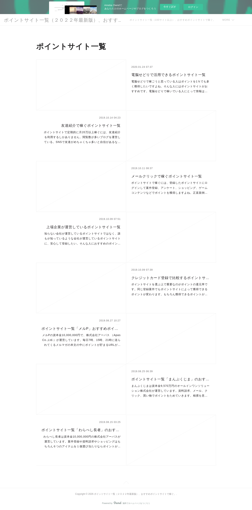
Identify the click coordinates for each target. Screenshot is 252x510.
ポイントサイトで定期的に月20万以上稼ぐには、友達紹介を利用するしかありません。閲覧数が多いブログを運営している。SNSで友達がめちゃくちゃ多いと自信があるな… (82, 137)
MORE (226, 20)
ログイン (193, 6)
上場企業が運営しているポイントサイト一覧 (83, 227)
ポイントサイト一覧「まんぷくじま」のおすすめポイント (171, 379)
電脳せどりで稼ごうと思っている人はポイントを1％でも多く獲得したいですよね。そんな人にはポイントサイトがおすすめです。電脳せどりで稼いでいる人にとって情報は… (170, 86)
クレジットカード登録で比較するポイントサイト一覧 (171, 278)
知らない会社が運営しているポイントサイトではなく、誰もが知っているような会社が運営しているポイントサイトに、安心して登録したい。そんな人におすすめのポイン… (82, 238)
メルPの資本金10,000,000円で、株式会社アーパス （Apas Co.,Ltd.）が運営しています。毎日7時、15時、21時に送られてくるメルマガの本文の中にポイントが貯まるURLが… (81, 339)
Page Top (126, 483)
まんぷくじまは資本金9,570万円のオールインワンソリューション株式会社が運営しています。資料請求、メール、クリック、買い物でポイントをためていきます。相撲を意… (170, 390)
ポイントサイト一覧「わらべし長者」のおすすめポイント (81, 430)
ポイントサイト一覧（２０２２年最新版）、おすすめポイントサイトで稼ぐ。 (91, 20)
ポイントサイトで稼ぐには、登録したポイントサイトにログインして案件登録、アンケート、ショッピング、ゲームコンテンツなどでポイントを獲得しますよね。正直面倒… (169, 187)
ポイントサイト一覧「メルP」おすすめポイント (81, 329)
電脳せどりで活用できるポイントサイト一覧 (168, 75)
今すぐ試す (169, 6)
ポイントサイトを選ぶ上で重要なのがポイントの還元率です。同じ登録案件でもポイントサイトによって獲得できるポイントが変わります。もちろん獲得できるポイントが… (169, 289)
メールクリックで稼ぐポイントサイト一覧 (166, 176)
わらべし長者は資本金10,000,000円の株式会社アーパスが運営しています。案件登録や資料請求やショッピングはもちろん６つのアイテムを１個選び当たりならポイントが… (82, 441)
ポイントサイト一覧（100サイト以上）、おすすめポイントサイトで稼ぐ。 (172, 20)
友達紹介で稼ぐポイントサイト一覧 (91, 126)
